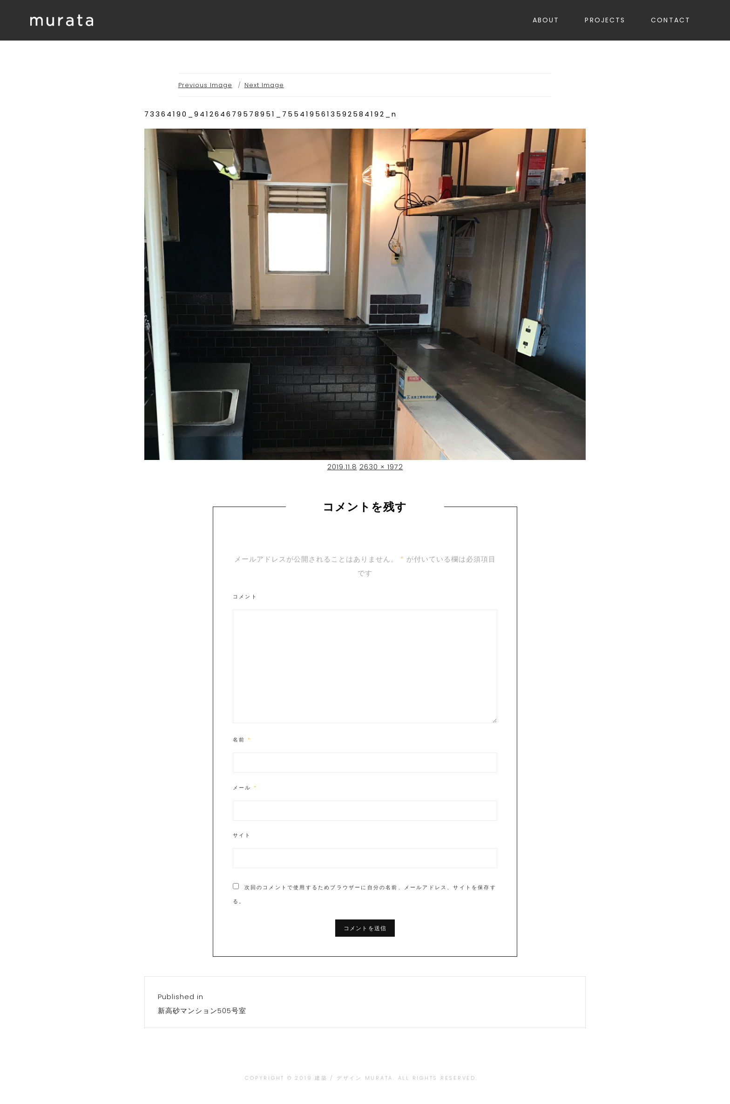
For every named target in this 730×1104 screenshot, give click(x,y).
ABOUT (546, 20)
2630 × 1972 (381, 467)
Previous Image (205, 85)
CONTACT (670, 20)
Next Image (264, 85)
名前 (242, 739)
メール (245, 787)
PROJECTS (605, 20)
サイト (242, 835)
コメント (245, 596)
